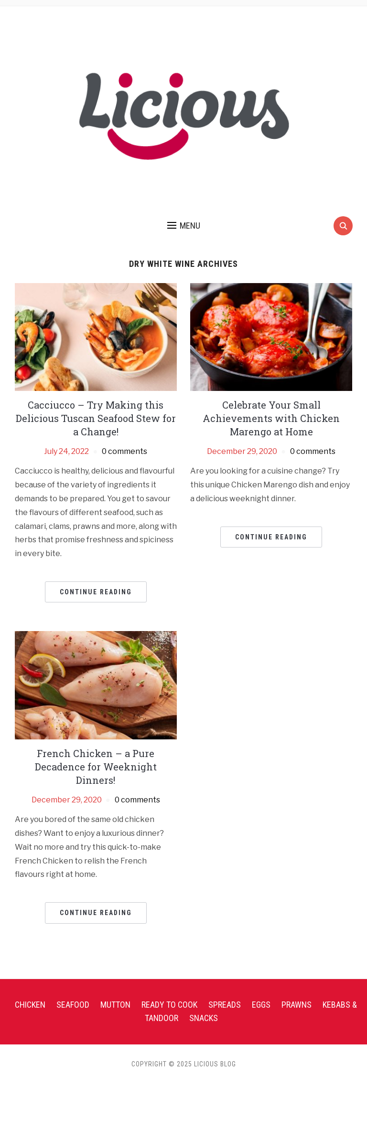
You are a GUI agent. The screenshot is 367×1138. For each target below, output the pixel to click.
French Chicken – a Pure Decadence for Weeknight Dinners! (96, 766)
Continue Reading (96, 592)
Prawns (296, 1005)
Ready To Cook (169, 1005)
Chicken (30, 1005)
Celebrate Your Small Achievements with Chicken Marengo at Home (271, 418)
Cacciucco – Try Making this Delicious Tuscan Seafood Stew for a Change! (96, 418)
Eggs (261, 1005)
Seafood (72, 1005)
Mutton (115, 1005)
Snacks (203, 1018)
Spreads (224, 1005)
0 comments (124, 451)
